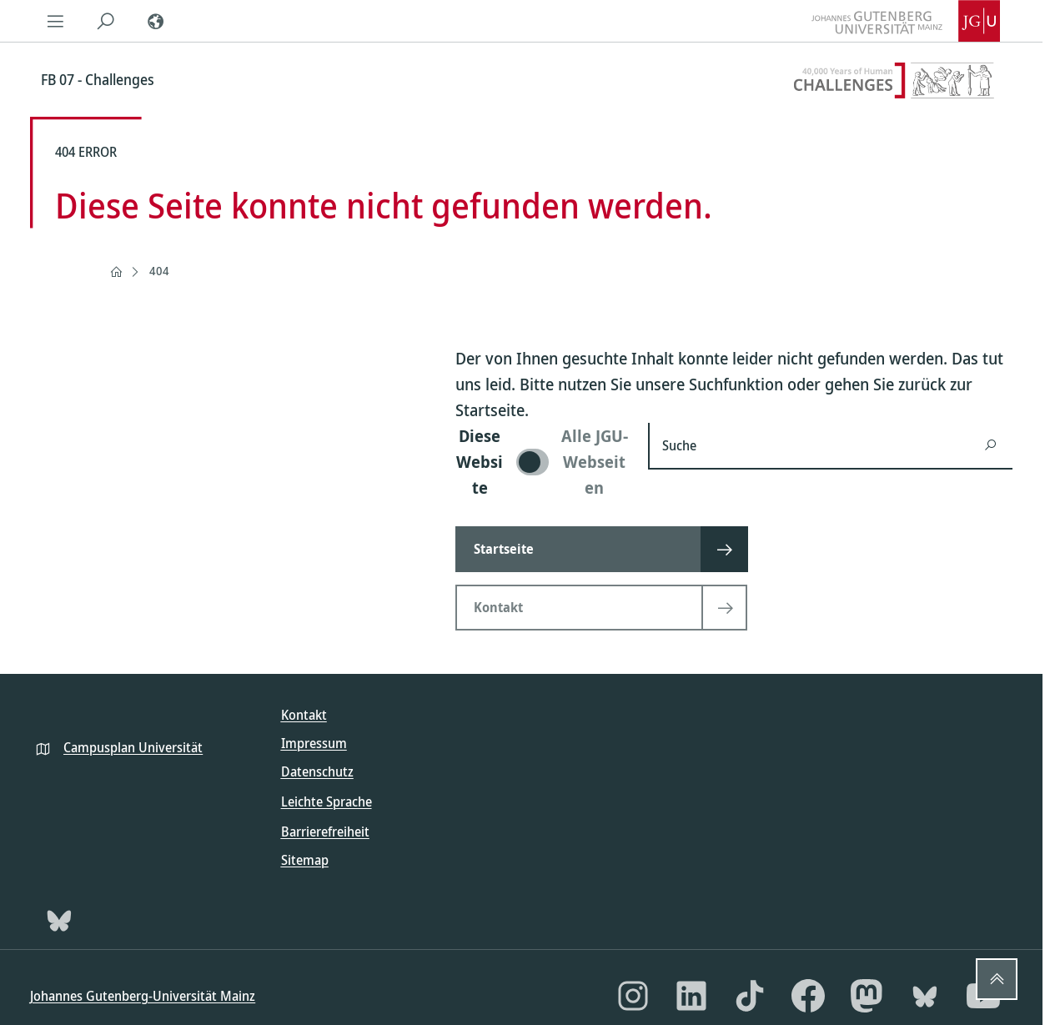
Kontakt (304, 715)
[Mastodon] (866, 995)
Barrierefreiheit (325, 831)
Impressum (314, 743)
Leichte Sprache (326, 801)
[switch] (541, 461)
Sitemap (305, 860)
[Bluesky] (59, 920)
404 (159, 271)
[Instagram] (633, 995)
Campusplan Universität (133, 747)
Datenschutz (317, 771)
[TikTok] (749, 995)
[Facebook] (808, 995)
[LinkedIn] (691, 995)
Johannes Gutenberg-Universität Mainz (142, 996)
